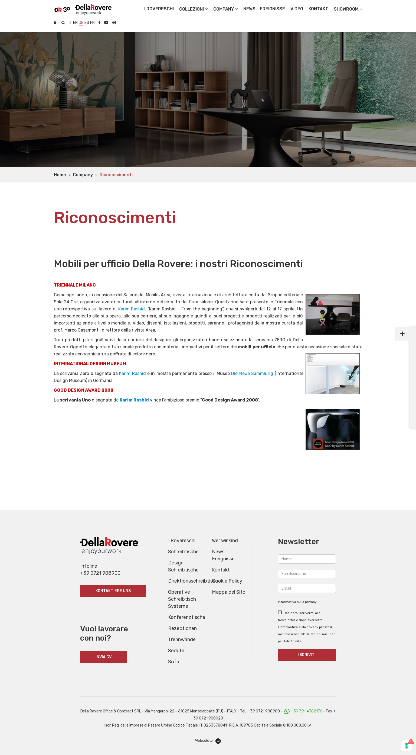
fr (92, 22)
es (86, 22)
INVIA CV (104, 657)
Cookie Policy (227, 581)
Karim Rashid (131, 308)
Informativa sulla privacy (297, 602)
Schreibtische (183, 552)
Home (60, 174)
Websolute (208, 741)
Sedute (176, 651)
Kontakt (221, 570)
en (75, 22)
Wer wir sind (225, 541)
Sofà (173, 662)
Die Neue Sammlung (252, 373)
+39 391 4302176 (306, 711)
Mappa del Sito (228, 592)
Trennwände (182, 639)
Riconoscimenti (116, 174)
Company (83, 174)
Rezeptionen (182, 628)
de (81, 22)
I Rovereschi (159, 8)
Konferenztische (186, 617)
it (70, 22)
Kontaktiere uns (113, 591)
